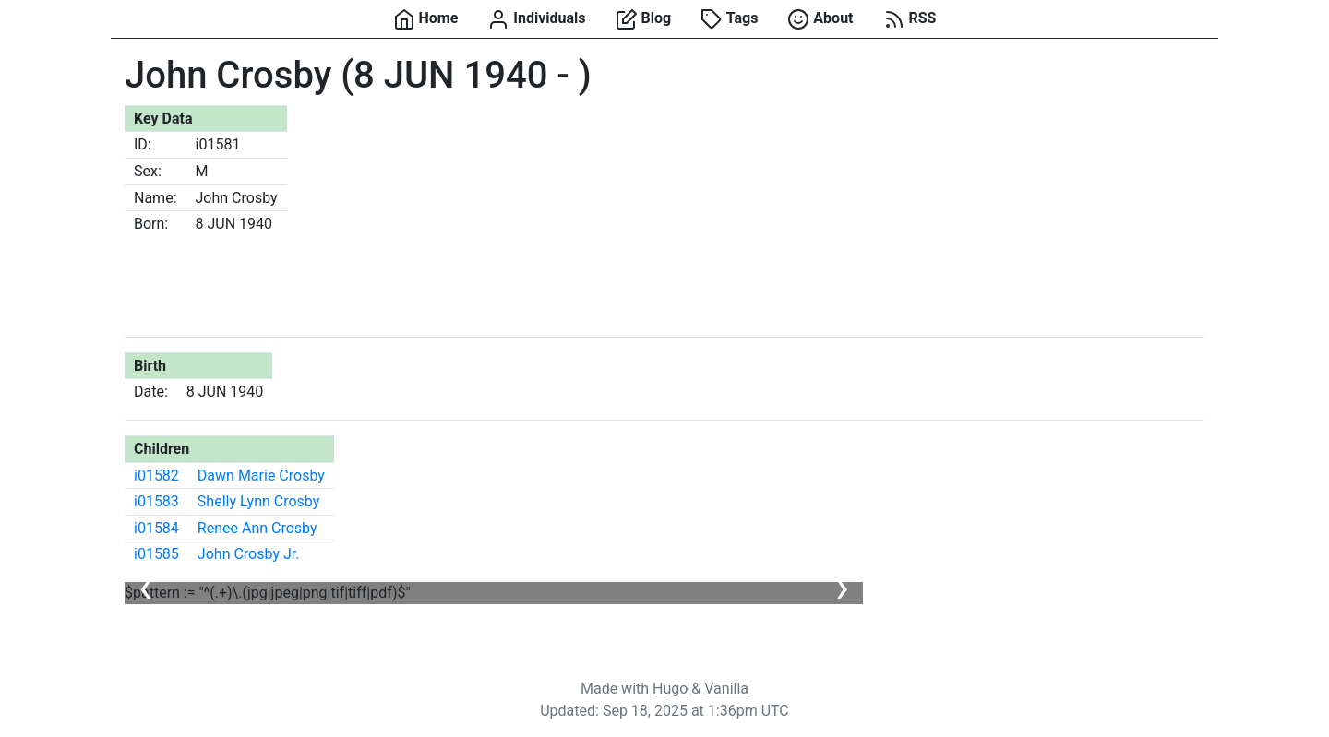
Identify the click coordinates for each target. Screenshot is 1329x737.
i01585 (156, 554)
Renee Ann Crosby (257, 528)
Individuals (536, 19)
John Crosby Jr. (249, 554)
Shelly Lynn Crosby (258, 501)
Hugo (670, 688)
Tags (729, 19)
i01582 (156, 475)
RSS (910, 19)
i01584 (156, 528)
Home (426, 19)
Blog (644, 19)
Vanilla (726, 688)
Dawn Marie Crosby (261, 475)
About (820, 19)
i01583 (156, 501)
